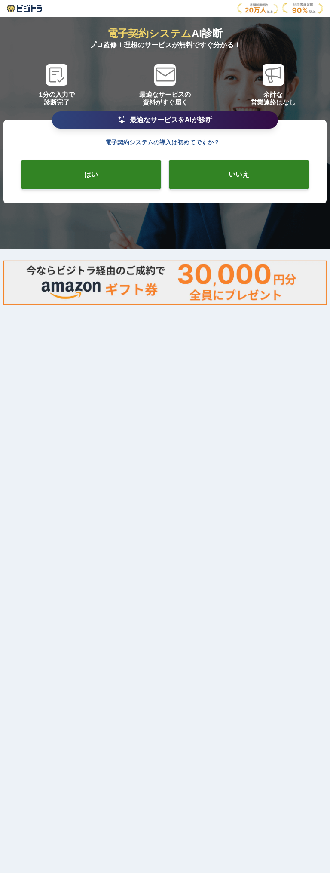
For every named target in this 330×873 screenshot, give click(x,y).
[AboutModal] (24, 8)
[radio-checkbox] (91, 175)
